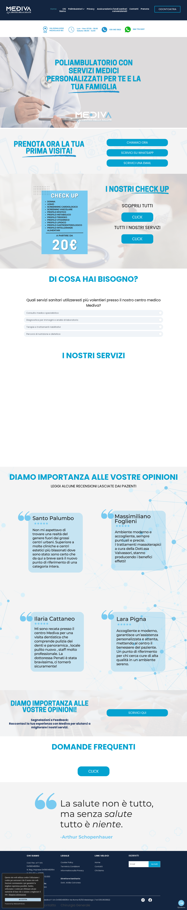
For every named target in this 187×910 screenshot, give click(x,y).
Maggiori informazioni (17, 895)
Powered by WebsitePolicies (15, 904)
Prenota (145, 9)
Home (53, 9)
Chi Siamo (62, 10)
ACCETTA (23, 899)
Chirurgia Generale (75, 905)
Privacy (90, 9)
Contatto (49, 905)
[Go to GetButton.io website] (181, 907)
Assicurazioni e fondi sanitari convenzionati (112, 10)
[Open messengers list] (181, 903)
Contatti (133, 9)
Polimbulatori (76, 9)
